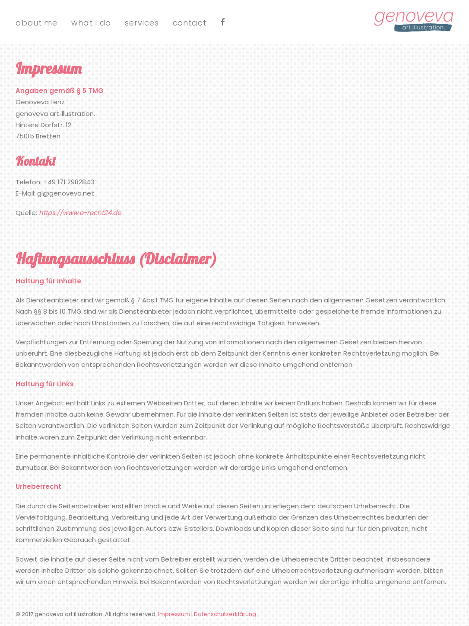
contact (189, 22)
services (141, 22)
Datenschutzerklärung (225, 614)
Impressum (174, 614)
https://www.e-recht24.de (80, 212)
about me (36, 22)
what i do (91, 22)
